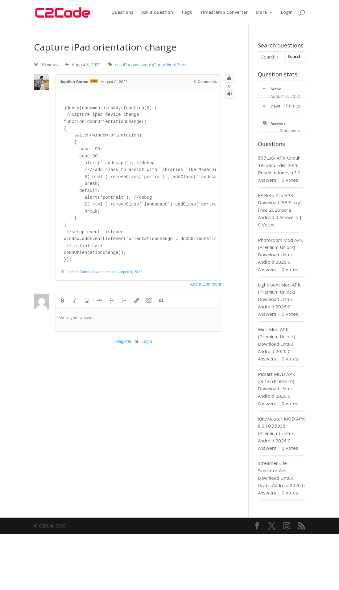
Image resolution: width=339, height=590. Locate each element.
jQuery (158, 64)
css (118, 64)
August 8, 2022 (129, 272)
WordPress (177, 64)
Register (123, 341)
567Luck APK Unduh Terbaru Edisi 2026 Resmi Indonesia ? (279, 165)
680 (94, 81)
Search (294, 56)
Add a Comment (205, 284)
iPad (127, 64)
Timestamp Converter (224, 12)
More (261, 12)
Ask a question (157, 12)
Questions (122, 12)
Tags (186, 12)
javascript (142, 64)
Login (287, 12)
